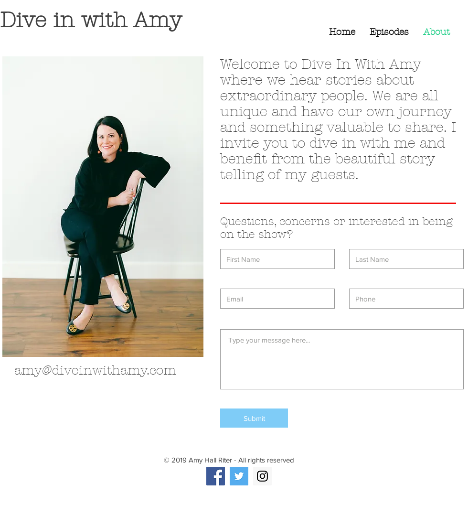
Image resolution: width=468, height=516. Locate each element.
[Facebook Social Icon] (215, 476)
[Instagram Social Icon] (262, 476)
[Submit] (254, 418)
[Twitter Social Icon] (239, 476)
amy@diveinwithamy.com (95, 370)
